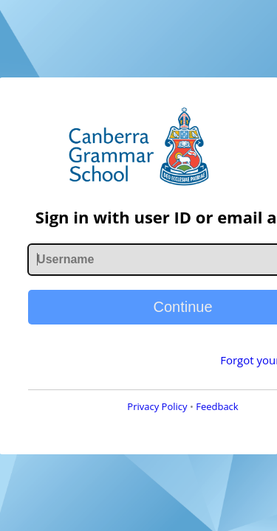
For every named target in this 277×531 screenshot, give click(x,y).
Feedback (172, 426)
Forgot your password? (190, 379)
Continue (138, 327)
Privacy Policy (113, 426)
